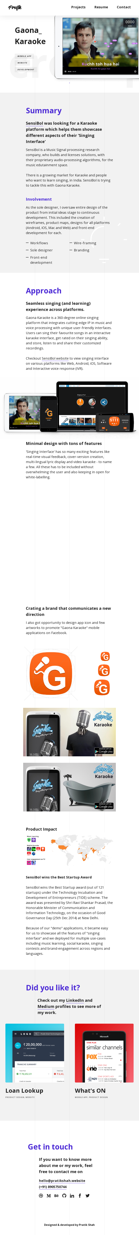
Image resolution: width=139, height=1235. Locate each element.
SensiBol (34, 123)
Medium (46, 1006)
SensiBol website (55, 358)
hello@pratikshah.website (62, 1180)
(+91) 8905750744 (52, 1186)
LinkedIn (75, 1000)
